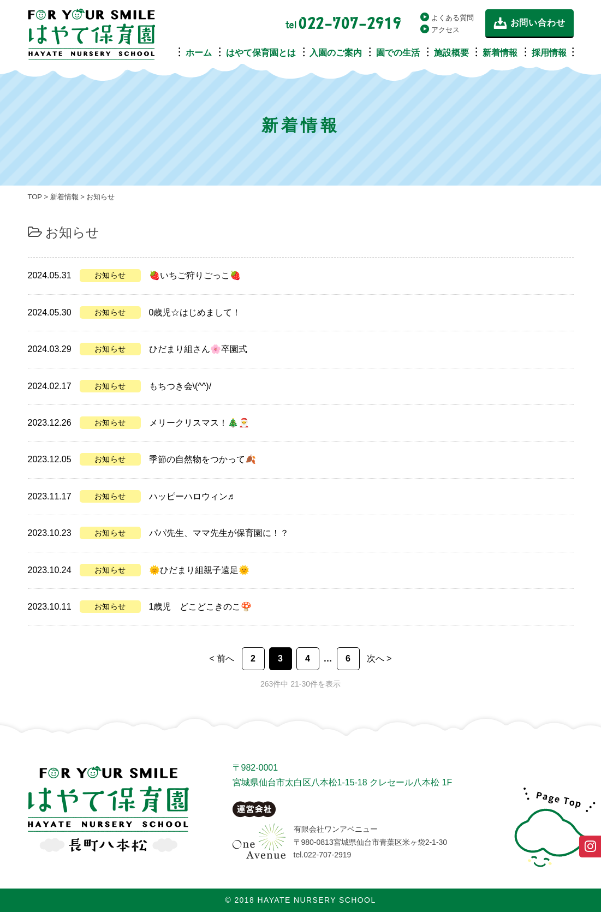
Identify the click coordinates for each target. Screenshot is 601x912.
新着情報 (500, 52)
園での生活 (398, 52)
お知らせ (110, 275)
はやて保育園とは (261, 52)
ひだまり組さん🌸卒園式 (198, 349)
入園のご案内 (336, 52)
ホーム (199, 52)
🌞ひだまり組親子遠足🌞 (199, 570)
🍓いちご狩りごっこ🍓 (195, 275)
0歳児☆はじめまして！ (195, 312)
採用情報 (549, 52)
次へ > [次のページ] (379, 658)
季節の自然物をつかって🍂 (202, 459)
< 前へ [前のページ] (222, 658)
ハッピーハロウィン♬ (191, 496)
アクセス (445, 30)
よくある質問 (452, 18)
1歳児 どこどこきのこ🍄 (200, 606)
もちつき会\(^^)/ (180, 386)
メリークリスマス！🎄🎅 (199, 422)
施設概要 (451, 52)
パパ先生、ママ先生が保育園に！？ (219, 533)
